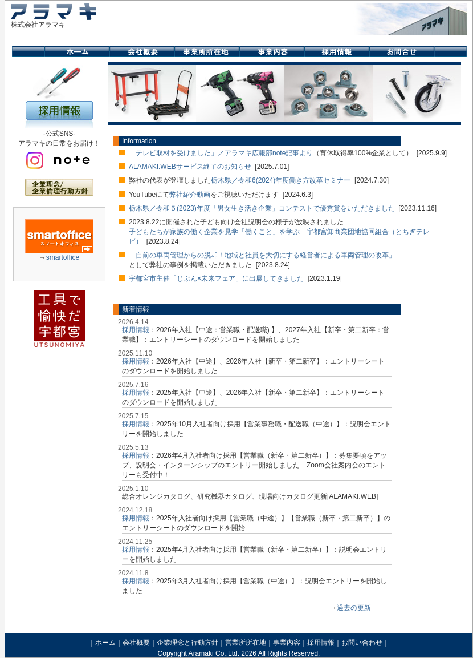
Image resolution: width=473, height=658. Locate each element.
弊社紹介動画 (189, 195)
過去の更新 (354, 608)
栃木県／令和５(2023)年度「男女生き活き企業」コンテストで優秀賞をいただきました (262, 208)
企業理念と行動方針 (187, 643)
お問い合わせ (361, 643)
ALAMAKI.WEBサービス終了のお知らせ (190, 167)
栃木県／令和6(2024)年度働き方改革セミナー (280, 180)
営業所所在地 (245, 643)
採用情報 (135, 330)
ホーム (105, 643)
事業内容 (286, 643)
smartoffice (62, 257)
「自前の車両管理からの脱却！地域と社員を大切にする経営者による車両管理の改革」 (262, 255)
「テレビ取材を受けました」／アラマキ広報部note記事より (221, 153)
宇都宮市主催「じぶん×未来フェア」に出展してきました (216, 278)
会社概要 (136, 643)
